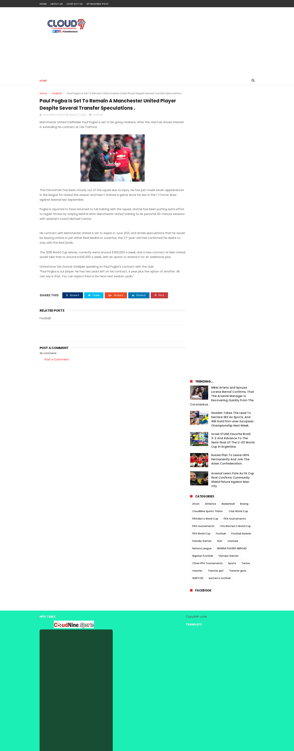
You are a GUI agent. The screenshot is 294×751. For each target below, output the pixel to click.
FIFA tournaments (235, 243)
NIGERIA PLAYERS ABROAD (232, 272)
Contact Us (75, 3)
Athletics (210, 228)
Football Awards (241, 257)
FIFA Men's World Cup (205, 243)
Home (43, 3)
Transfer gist (216, 295)
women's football (219, 302)
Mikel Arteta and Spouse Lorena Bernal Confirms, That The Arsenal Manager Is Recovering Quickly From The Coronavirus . (222, 120)
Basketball (228, 228)
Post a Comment (57, 360)
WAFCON (197, 302)
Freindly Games (202, 265)
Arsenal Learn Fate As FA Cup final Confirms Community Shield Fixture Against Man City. (232, 203)
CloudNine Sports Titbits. (207, 235)
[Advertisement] (181, 41)
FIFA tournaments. (203, 250)
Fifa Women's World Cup (235, 250)
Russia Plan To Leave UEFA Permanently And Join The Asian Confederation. (230, 183)
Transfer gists (237, 295)
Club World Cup (238, 235)
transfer (197, 295)
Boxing (244, 228)
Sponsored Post (97, 3)
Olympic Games (228, 280)
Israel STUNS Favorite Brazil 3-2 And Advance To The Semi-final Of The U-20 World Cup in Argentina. (232, 164)
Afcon (196, 228)
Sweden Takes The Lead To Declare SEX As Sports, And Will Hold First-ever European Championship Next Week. (232, 143)
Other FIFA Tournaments (207, 287)
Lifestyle (233, 265)
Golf (219, 265)
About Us (56, 3)
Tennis (246, 287)
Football (57, 93)
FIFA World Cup (201, 257)
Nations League (202, 272)
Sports (232, 287)
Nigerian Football (202, 280)
